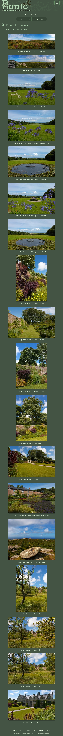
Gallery (20, 730)
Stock (34, 730)
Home (13, 730)
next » (43, 19)
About (41, 730)
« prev (20, 19)
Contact (49, 730)
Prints (28, 730)
